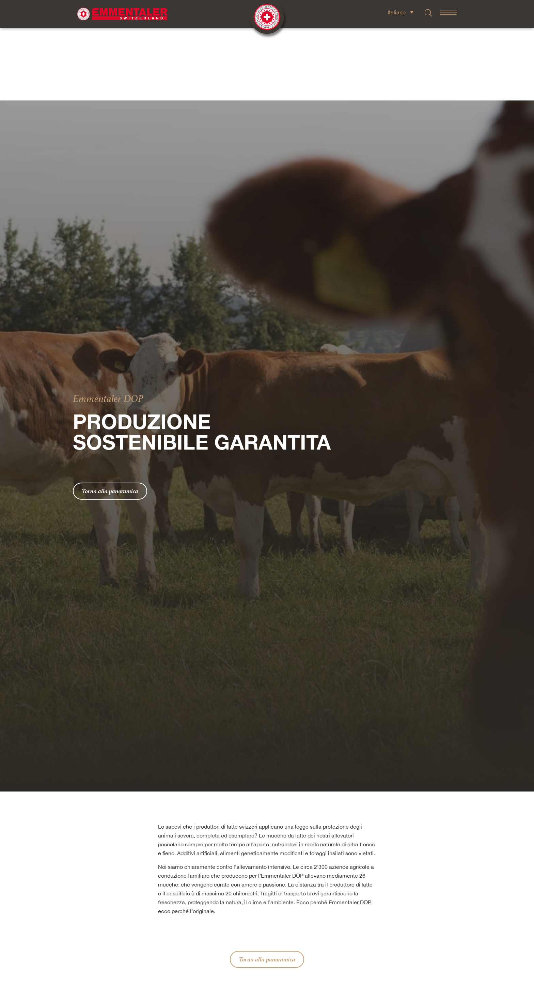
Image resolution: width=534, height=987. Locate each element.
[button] (229, 946)
